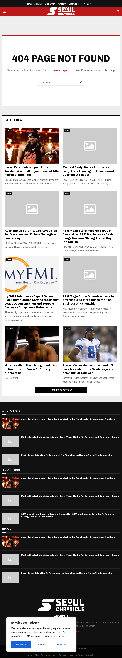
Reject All (42, 645)
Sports (9, 130)
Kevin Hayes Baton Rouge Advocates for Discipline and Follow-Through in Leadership (31, 234)
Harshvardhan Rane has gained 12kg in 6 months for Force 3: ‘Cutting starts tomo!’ (31, 369)
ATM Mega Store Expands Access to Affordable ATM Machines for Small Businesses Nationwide (88, 300)
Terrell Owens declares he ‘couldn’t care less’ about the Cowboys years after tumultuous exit (88, 369)
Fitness (10, 328)
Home (29, 4)
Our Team (61, 4)
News (67, 130)
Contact (87, 4)
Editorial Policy (75, 4)
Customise (21, 645)
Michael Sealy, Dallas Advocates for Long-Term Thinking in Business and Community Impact (88, 171)
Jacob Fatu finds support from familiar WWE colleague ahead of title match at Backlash (32, 171)
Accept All (62, 645)
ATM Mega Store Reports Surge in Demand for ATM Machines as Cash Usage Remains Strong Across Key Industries (88, 236)
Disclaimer (50, 4)
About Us (38, 4)
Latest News (14, 120)
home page (60, 70)
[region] (41, 635)
